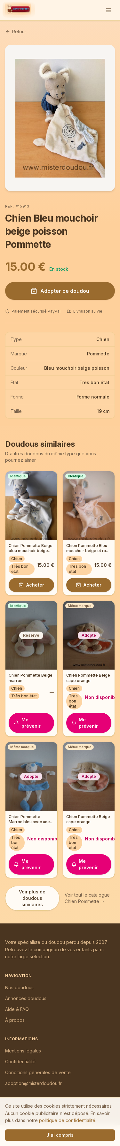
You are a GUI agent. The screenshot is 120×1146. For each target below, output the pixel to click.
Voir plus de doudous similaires (32, 898)
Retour (15, 31)
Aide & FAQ (17, 1009)
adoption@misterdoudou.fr (33, 1083)
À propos (15, 1020)
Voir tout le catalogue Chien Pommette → (87, 898)
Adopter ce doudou (60, 291)
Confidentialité (20, 1061)
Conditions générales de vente (38, 1072)
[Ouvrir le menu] (108, 10)
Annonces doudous (25, 998)
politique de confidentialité (67, 1120)
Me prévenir (27, 723)
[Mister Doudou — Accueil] (18, 10)
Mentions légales (23, 1050)
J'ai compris (60, 1135)
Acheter (31, 585)
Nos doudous (19, 987)
